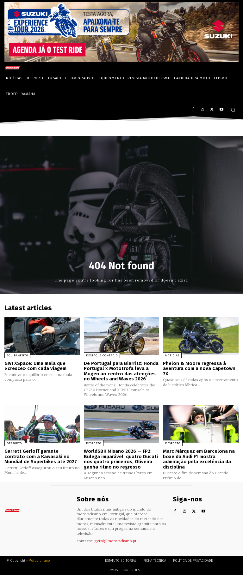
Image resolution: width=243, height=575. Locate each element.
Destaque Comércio (102, 355)
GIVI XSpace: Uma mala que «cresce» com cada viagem (35, 366)
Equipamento (17, 355)
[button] (233, 110)
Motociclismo (39, 561)
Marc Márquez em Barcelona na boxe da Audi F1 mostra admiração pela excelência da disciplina (199, 459)
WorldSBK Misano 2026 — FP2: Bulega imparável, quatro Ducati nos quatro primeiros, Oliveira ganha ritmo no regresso (121, 459)
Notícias (172, 355)
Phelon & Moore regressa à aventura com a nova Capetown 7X (199, 368)
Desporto (14, 443)
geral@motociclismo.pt (115, 541)
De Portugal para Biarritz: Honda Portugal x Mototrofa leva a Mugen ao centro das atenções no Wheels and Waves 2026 (121, 371)
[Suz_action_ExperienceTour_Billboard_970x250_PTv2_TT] (121, 60)
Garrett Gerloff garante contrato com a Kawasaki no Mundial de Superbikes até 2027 (40, 456)
